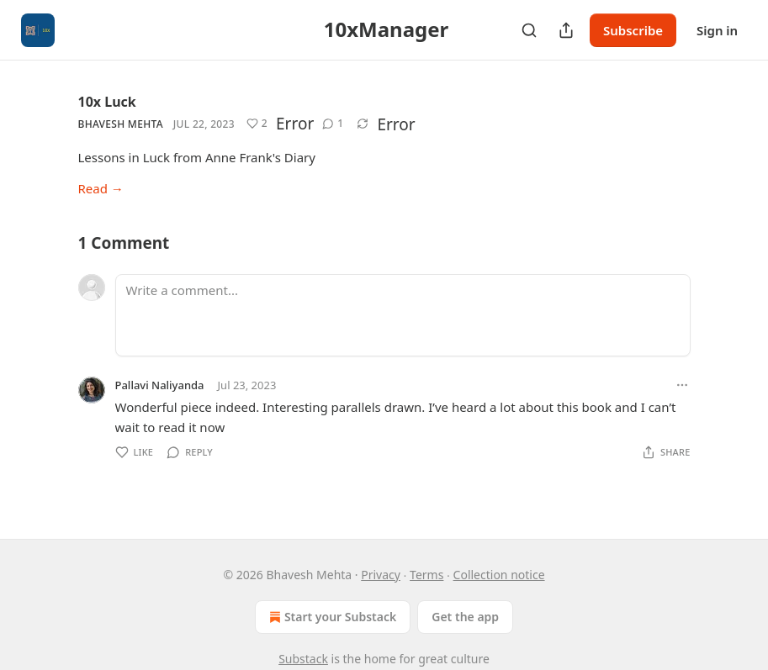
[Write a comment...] (403, 315)
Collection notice (499, 575)
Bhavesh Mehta (120, 124)
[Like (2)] (257, 123)
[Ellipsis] (682, 385)
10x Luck (107, 101)
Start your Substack (331, 617)
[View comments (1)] (332, 123)
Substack (303, 659)
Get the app (465, 617)
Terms (426, 575)
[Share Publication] (566, 30)
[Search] (529, 30)
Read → (101, 188)
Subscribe (633, 30)
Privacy (380, 575)
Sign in (717, 30)
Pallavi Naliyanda (159, 385)
